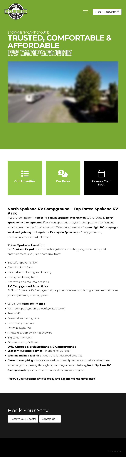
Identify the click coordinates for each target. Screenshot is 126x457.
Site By (110, 451)
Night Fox (117, 451)
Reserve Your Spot (22, 419)
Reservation (107, 11)
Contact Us (50, 419)
